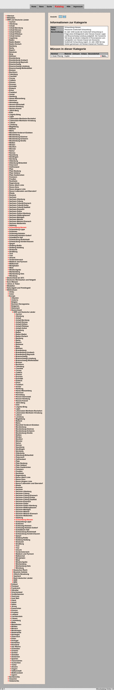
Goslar (12, 94)
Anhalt (11, 26)
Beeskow (13, 52)
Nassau (12, 153)
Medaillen (11, 286)
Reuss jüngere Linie (17, 189)
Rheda (11, 193)
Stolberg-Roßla (15, 246)
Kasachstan (16, 608)
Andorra (14, 300)
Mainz (11, 131)
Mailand (12, 129)
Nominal (54, 54)
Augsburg (13, 38)
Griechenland (16, 592)
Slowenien (15, 657)
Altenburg (13, 24)
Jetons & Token (13, 284)
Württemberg (14, 272)
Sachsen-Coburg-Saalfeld (19, 207)
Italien (13, 604)
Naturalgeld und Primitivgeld (18, 288)
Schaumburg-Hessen (17, 227)
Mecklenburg (14, 135)
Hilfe (68, 7)
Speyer (12, 244)
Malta (13, 622)
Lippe (11, 117)
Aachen (12, 22)
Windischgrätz (15, 270)
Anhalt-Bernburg (16, 28)
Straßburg (13, 252)
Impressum (78, 7)
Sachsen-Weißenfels (17, 223)
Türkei (13, 665)
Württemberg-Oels (16, 274)
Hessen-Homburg (16, 107)
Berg (11, 54)
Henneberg (13, 102)
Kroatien (14, 612)
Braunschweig (15, 64)
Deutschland (16, 310)
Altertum (10, 16)
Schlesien (13, 231)
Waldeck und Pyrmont (18, 262)
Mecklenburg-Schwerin (18, 139)
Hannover (13, 100)
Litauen (14, 618)
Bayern (12, 50)
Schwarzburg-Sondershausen (21, 242)
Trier (11, 256)
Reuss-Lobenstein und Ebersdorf (22, 191)
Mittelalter (11, 18)
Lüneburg (13, 125)
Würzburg (13, 276)
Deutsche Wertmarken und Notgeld (21, 280)
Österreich (13, 165)
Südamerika (14, 681)
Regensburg (14, 183)
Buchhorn (13, 72)
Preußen (12, 179)
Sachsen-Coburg (16, 201)
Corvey (12, 78)
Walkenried (13, 264)
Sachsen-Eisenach (16, 209)
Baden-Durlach (15, 44)
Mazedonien (16, 624)
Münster (12, 149)
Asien (11, 294)
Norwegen (15, 635)
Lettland (14, 614)
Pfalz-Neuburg (15, 171)
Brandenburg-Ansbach (18, 60)
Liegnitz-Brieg (15, 115)
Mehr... (104, 56)
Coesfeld (12, 76)
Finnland (14, 586)
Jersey (14, 606)
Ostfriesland (14, 167)
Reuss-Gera (14, 187)
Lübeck (12, 123)
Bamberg (13, 46)
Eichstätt (12, 86)
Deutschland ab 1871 (15, 278)
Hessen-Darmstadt (16, 105)
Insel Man (15, 598)
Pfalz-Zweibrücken (16, 175)
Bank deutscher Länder (23, 578)
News (41, 7)
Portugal (14, 641)
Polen (13, 639)
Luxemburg (16, 620)
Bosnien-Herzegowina (20, 304)
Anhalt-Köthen (15, 32)
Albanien (15, 298)
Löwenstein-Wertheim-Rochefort (22, 119)
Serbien (14, 653)
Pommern (13, 177)
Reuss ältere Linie (16, 185)
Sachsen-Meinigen (16, 217)
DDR (15, 580)
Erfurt (11, 90)
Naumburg (13, 155)
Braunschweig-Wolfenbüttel (20, 68)
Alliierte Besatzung (21, 574)
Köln (11, 113)
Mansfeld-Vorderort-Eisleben (21, 133)
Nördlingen (13, 157)
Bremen (12, 70)
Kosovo (14, 610)
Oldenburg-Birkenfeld (18, 163)
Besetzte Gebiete (20, 572)
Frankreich (15, 588)
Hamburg (13, 96)
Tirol (11, 254)
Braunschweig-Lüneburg (19, 66)
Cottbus (12, 80)
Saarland (17, 576)
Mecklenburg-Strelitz (17, 141)
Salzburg (12, 225)
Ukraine (14, 667)
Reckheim (13, 181)
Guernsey (15, 596)
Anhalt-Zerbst (14, 36)
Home (33, 7)
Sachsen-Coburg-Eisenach (20, 203)
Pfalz (11, 169)
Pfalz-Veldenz (14, 173)
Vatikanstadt (16, 671)
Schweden (15, 649)
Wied (11, 268)
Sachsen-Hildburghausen (19, 215)
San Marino (16, 647)
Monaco (14, 629)
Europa (12, 296)
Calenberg (13, 74)
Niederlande (16, 633)
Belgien (14, 302)
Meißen (12, 143)
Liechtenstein (16, 616)
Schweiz (14, 651)
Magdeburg (13, 127)
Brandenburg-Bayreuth (18, 62)
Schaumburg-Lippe (17, 229)
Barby (11, 48)
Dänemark (15, 308)
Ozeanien (13, 679)
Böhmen (12, 56)
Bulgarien (15, 306)
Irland (13, 600)
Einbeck (12, 88)
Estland (14, 584)
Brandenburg (14, 58)
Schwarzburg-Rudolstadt (19, 240)
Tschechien (16, 663)
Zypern (14, 675)
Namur (12, 151)
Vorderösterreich (16, 260)
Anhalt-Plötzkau (15, 34)
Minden (12, 145)
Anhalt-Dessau (15, 30)
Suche (49, 7)
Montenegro (16, 631)
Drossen (12, 84)
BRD (15, 582)
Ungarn (14, 669)
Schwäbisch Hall (16, 238)
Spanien (14, 659)
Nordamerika (14, 677)
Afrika (11, 292)
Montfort (12, 147)
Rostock (12, 195)
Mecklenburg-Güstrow (18, 137)
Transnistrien (16, 661)
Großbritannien (17, 594)
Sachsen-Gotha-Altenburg (20, 213)
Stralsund (13, 250)
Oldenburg (13, 161)
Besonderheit (93, 54)
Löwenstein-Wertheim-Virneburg (22, 121)
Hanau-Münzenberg (17, 98)
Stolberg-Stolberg (16, 248)
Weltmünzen (12, 290)
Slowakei (15, 655)
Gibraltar (14, 590)
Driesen (12, 82)
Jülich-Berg (14, 111)
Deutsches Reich (20, 570)
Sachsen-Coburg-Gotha (19, 205)
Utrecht (12, 258)
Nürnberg (13, 159)
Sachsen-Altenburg (17, 199)
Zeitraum (76, 54)
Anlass (84, 54)
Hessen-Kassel (15, 109)
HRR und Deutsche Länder (18, 20)
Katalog (59, 6)
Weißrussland (16, 673)
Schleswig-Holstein (17, 233)
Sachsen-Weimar (16, 219)
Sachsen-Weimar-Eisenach (20, 221)
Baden (11, 40)
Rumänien (15, 643)
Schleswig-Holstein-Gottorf (20, 236)
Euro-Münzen (12, 282)
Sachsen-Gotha (15, 211)
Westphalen (14, 266)
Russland (15, 645)
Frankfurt (13, 92)
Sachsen (12, 197)
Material (68, 54)
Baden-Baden (14, 42)
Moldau (14, 627)
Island (13, 602)
